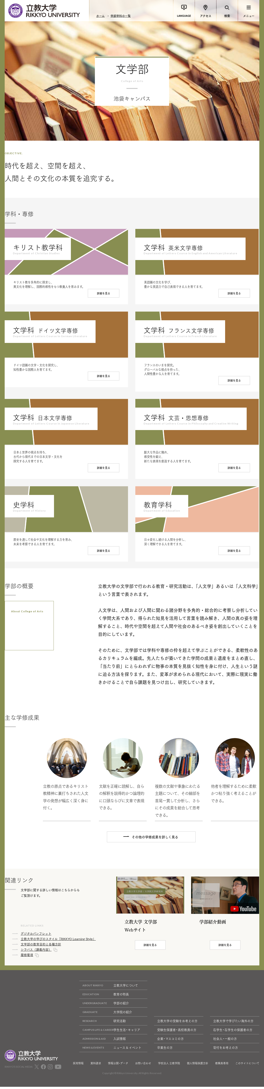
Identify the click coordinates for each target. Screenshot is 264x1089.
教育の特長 (104, 996)
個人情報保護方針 (197, 1066)
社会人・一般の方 (225, 1041)
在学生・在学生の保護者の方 (232, 1032)
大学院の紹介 (105, 1014)
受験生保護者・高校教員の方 (176, 1032)
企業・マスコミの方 (170, 1041)
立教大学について (108, 987)
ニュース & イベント (110, 1050)
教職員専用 (221, 1066)
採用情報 (78, 1066)
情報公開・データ (118, 1066)
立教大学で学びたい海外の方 (233, 1023)
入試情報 (102, 1041)
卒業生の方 (165, 1050)
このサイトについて (247, 1066)
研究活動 (102, 1023)
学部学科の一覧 (120, 15)
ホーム (100, 15)
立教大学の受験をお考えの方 (177, 1023)
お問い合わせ (143, 1066)
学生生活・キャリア (109, 1032)
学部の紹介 (104, 1005)
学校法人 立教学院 (169, 1066)
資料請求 (95, 1066)
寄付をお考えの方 (225, 1050)
